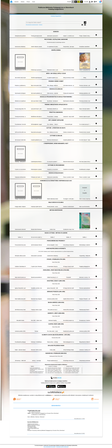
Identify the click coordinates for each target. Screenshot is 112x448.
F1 (92, 1)
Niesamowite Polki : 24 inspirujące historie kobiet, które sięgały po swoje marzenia (78, 369)
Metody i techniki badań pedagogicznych (36, 372)
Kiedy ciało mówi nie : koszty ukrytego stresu (55, 372)
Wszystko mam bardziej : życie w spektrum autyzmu (56, 369)
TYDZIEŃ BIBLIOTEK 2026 (33, 410)
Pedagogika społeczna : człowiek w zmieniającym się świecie (39, 369)
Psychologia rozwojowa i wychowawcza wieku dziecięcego (39, 371)
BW (76, 1)
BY (81, 1)
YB (78, 1)
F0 (89, 1)
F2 (95, 1)
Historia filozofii (32, 370)
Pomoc (28, 1)
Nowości (16, 1)
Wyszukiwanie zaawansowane (32, 24)
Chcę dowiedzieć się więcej (49, 446)
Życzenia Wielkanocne (32, 422)
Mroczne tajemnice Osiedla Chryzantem (71, 372)
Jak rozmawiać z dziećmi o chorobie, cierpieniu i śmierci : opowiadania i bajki (60, 371)
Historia (22, 1)
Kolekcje (40, 24)
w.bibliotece (49, 395)
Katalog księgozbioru (56, 16)
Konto (33, 1)
